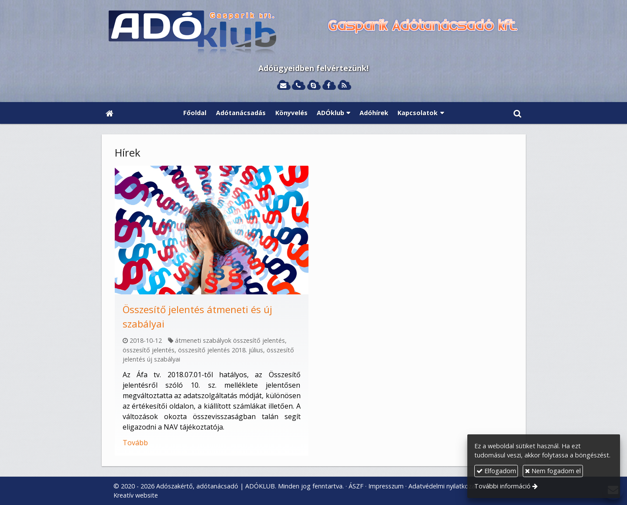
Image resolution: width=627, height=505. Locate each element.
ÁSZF (356, 486)
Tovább (135, 442)
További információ (502, 486)
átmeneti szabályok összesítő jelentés (230, 340)
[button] (517, 113)
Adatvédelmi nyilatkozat (443, 486)
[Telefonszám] (298, 85)
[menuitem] (195, 113)
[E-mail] (283, 85)
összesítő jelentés (149, 350)
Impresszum (386, 486)
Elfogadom (496, 471)
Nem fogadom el (553, 471)
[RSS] (344, 85)
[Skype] (313, 85)
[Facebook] (328, 85)
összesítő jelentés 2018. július (220, 350)
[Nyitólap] (314, 33)
